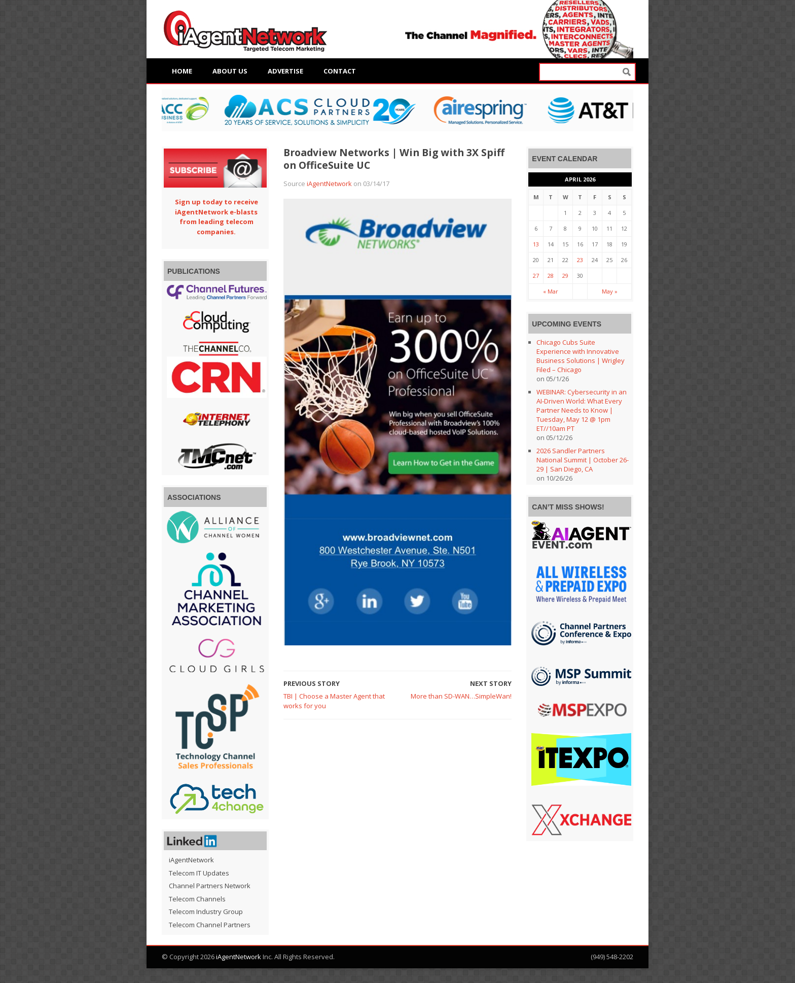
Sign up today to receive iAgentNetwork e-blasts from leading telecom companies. (216, 216)
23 (580, 260)
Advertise (285, 71)
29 (565, 275)
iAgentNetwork (329, 183)
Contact (339, 71)
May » (610, 291)
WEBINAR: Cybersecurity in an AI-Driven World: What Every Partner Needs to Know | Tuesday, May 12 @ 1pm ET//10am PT (581, 410)
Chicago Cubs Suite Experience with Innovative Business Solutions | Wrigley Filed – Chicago (580, 356)
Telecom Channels (197, 898)
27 (536, 275)
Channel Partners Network (209, 885)
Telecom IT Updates (199, 873)
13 (536, 244)
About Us (229, 71)
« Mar (550, 291)
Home (182, 71)
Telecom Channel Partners (209, 924)
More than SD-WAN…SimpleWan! (461, 696)
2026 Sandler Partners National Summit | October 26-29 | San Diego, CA (582, 460)
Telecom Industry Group (206, 911)
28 (551, 275)
